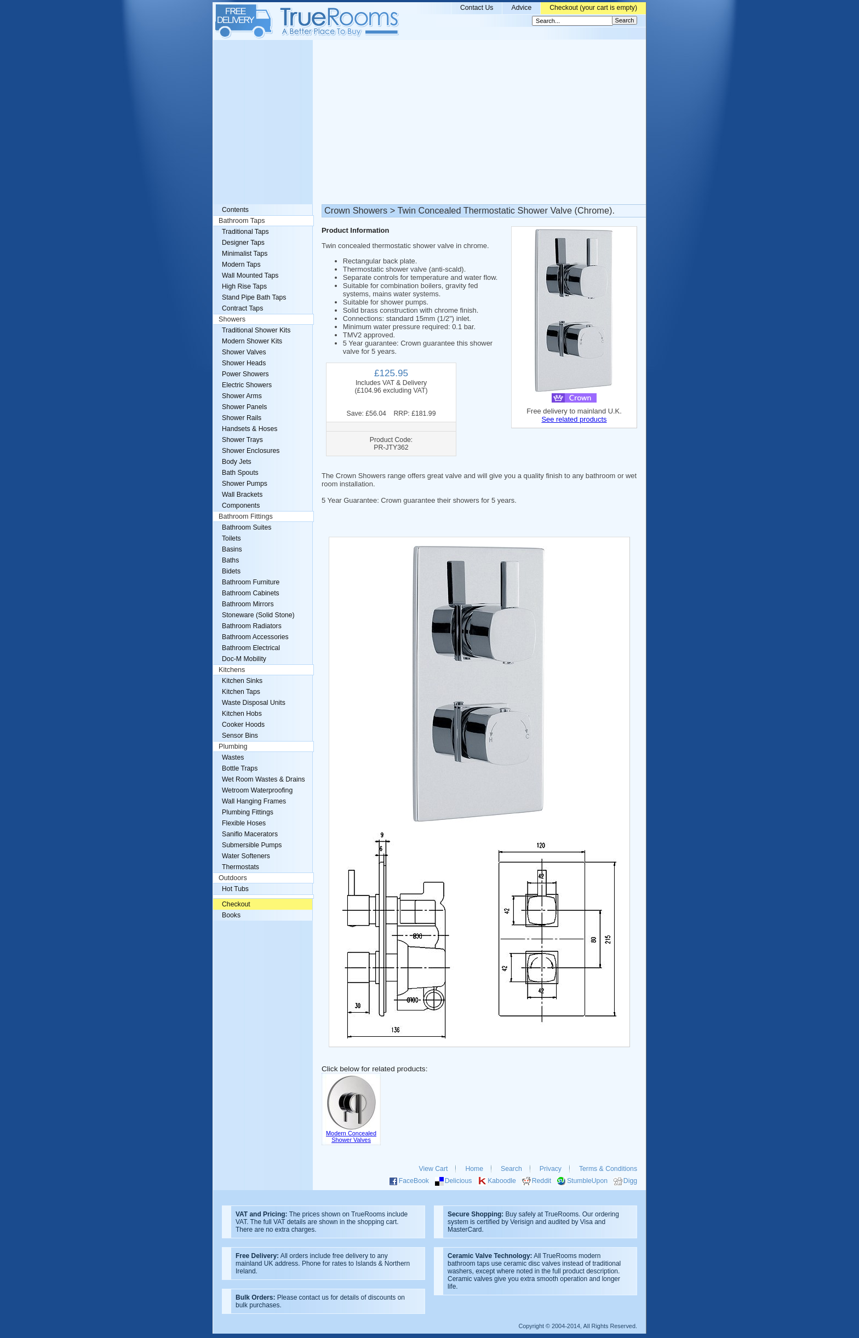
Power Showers (245, 374)
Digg (630, 1181)
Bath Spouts (240, 472)
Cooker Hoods (243, 724)
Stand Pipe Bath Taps (254, 297)
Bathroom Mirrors (248, 604)
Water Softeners (246, 856)
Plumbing (233, 746)
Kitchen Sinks (242, 681)
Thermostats (240, 867)
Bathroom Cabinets (250, 593)
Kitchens (232, 670)
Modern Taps (241, 264)
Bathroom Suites (246, 527)
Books (231, 915)
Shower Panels (244, 407)
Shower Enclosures (250, 451)
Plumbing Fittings (247, 812)
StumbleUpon (587, 1181)
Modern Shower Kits (252, 341)
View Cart (433, 1169)
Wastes (233, 757)
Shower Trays (242, 440)
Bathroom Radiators (252, 626)
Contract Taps (242, 308)
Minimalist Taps (244, 253)
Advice (521, 8)
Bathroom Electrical (251, 648)
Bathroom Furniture (250, 582)
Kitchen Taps (241, 692)
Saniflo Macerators (250, 834)
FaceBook (414, 1181)
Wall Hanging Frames (254, 801)
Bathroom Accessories (255, 637)
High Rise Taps (244, 286)
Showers (232, 319)
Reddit (541, 1181)
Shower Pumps (244, 483)
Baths (230, 560)
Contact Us (477, 8)
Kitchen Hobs (242, 713)
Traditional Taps (245, 232)
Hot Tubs (235, 889)
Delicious (458, 1181)
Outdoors (233, 878)
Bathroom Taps (242, 221)
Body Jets (236, 462)
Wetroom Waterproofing (257, 790)
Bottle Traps (239, 768)
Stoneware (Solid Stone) (258, 615)
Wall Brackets (242, 494)
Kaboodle (502, 1181)
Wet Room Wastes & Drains (263, 779)
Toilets (231, 538)
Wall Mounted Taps (250, 275)
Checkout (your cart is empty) (593, 8)
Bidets (231, 571)
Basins (232, 549)
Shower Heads (244, 363)
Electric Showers (247, 385)
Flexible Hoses (244, 823)
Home (474, 1169)
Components (241, 505)
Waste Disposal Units (253, 703)
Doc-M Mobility (244, 659)
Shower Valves (244, 352)
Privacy (551, 1169)
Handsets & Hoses (249, 429)
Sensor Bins (240, 735)
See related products (573, 419)
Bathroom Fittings (246, 516)
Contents (235, 210)
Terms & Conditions (608, 1169)
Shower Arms (242, 396)
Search (511, 1169)
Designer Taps (243, 242)
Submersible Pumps (252, 845)
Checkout (236, 904)
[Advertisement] (429, 122)
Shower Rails (241, 418)
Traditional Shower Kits (256, 330)
